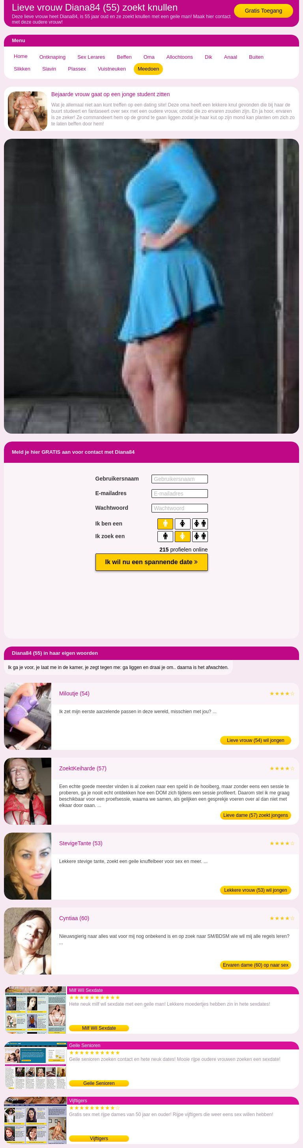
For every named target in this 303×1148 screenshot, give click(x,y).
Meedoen (148, 69)
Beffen (124, 57)
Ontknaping (52, 57)
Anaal (230, 57)
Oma (149, 57)
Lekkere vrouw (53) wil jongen (255, 890)
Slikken (22, 69)
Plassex (77, 69)
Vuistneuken (112, 69)
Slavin (49, 69)
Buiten (256, 57)
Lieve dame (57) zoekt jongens (255, 815)
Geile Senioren (98, 1083)
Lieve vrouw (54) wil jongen (255, 740)
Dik (208, 57)
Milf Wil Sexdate (99, 1028)
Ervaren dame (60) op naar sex (255, 965)
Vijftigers (99, 1138)
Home (21, 56)
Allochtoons (179, 57)
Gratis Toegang (263, 10)
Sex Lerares (91, 57)
